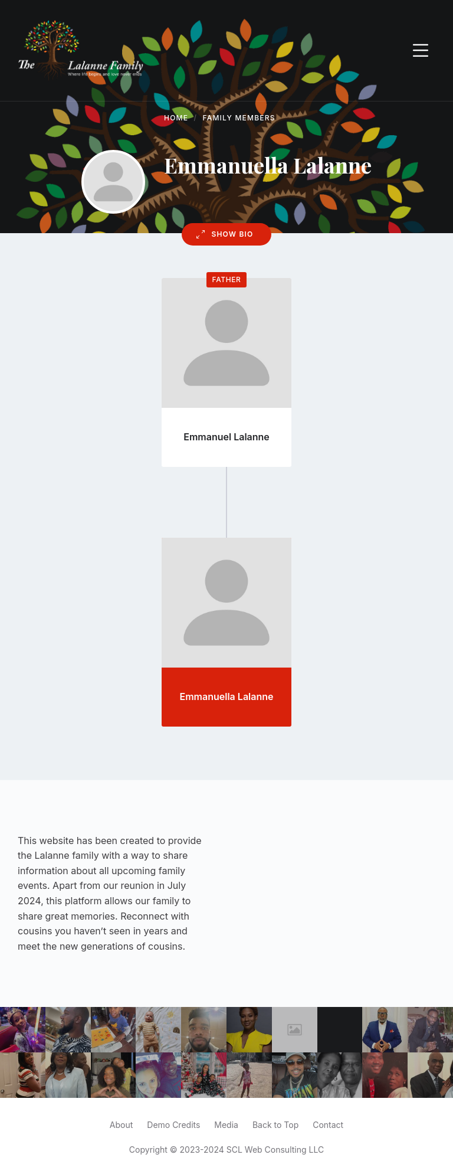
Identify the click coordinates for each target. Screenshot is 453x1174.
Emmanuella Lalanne (227, 696)
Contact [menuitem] (328, 1125)
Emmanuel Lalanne (226, 437)
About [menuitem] (121, 1125)
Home (176, 117)
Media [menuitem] (226, 1125)
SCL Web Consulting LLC (275, 1149)
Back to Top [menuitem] (275, 1125)
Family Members (239, 117)
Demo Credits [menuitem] (173, 1125)
